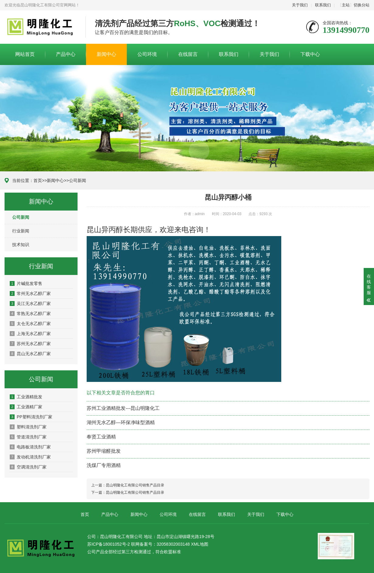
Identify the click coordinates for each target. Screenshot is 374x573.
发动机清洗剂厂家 (30, 457)
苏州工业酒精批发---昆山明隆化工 (123, 408)
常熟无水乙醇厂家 (30, 313)
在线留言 (188, 54)
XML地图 (199, 544)
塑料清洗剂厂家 (28, 426)
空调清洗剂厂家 (28, 467)
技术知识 (20, 244)
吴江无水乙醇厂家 (30, 303)
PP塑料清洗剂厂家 (31, 416)
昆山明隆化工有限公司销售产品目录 (135, 485)
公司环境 (147, 54)
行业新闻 (20, 230)
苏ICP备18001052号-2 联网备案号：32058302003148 (138, 544)
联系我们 (323, 5)
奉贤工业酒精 (101, 436)
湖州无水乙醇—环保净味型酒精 (121, 422)
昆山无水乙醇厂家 (30, 353)
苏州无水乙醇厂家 (30, 343)
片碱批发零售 (26, 283)
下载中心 (310, 54)
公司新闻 (77, 180)
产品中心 (65, 54)
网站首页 (25, 54)
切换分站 (361, 5)
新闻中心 (106, 54)
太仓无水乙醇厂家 (30, 323)
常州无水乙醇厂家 (30, 293)
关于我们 (300, 5)
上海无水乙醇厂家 (30, 333)
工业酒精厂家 (26, 406)
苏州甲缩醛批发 (104, 451)
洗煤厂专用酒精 (104, 465)
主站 (346, 5)
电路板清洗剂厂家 (30, 446)
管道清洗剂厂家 (28, 436)
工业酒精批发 (26, 396)
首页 (37, 180)
